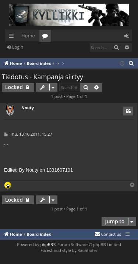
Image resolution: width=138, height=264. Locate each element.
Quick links (12, 37)
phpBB (46, 244)
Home (28, 35)
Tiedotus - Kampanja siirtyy (42, 76)
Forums (46, 37)
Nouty (27, 107)
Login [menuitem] (128, 37)
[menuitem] (131, 63)
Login (17, 47)
